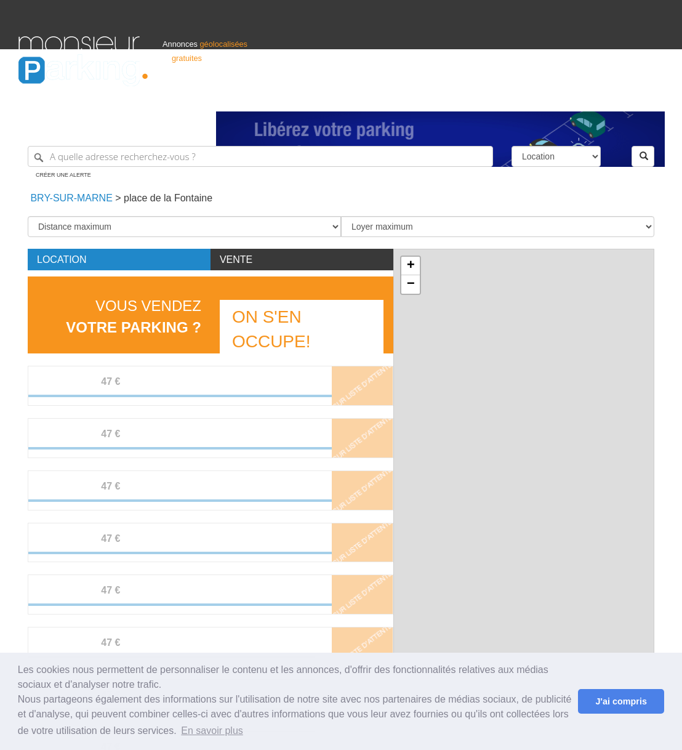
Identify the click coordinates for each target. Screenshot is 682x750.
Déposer (550, 96)
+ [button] (411, 266)
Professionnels (460, 96)
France (584, 96)
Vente (236, 259)
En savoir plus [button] (212, 730)
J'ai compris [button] (620, 701)
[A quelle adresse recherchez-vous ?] (260, 156)
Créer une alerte (63, 175)
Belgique (618, 96)
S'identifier (510, 96)
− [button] (411, 284)
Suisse (652, 96)
